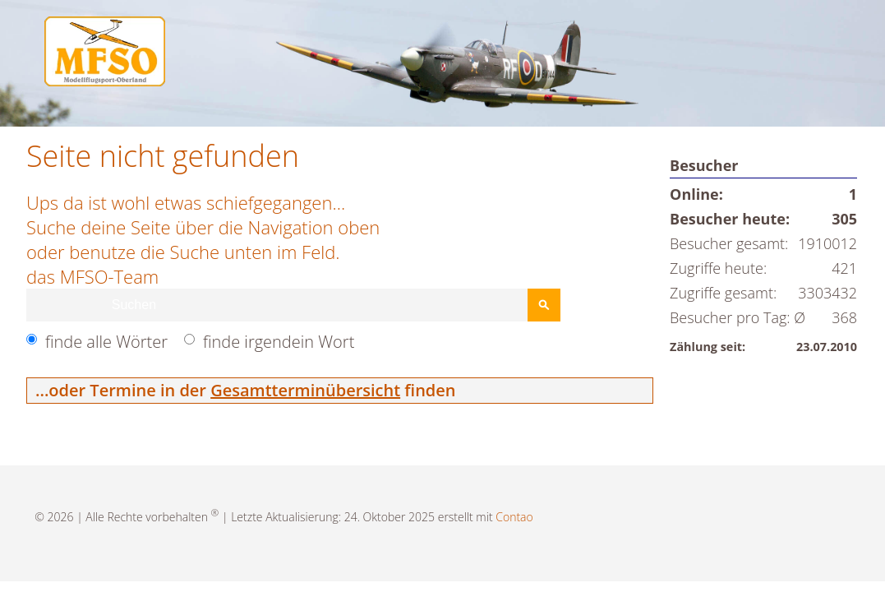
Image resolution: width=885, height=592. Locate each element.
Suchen (544, 305)
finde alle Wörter (106, 342)
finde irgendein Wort (278, 342)
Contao (514, 517)
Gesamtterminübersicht (305, 390)
